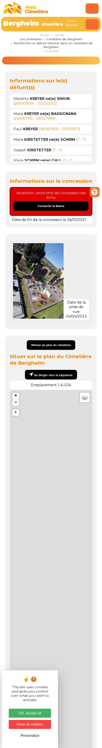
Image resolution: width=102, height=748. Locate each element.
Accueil (44, 35)
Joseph (32, 150)
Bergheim (72, 24)
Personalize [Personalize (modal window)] (29, 735)
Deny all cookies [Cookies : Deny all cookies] (30, 724)
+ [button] (15, 396)
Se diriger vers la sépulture (53, 375)
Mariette (41, 99)
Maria (44, 114)
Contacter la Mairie (51, 206)
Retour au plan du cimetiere (51, 345)
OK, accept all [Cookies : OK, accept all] (30, 713)
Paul (25, 129)
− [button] (15, 402)
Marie (37, 160)
